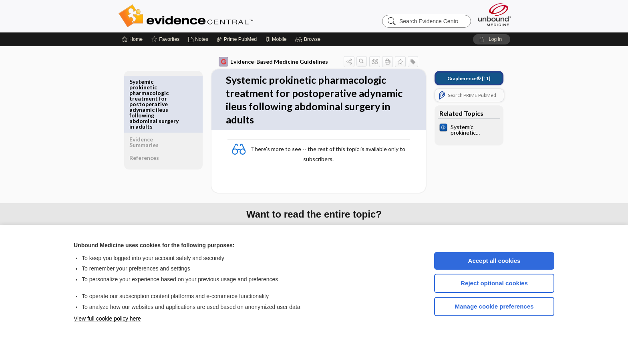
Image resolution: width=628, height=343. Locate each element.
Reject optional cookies (494, 283)
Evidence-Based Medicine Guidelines (267, 62)
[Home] (132, 39)
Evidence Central (218, 16)
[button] (309, 39)
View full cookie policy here (107, 318)
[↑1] (463, 78)
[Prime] (237, 39)
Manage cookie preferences (494, 306)
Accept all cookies (494, 260)
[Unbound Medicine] (494, 14)
